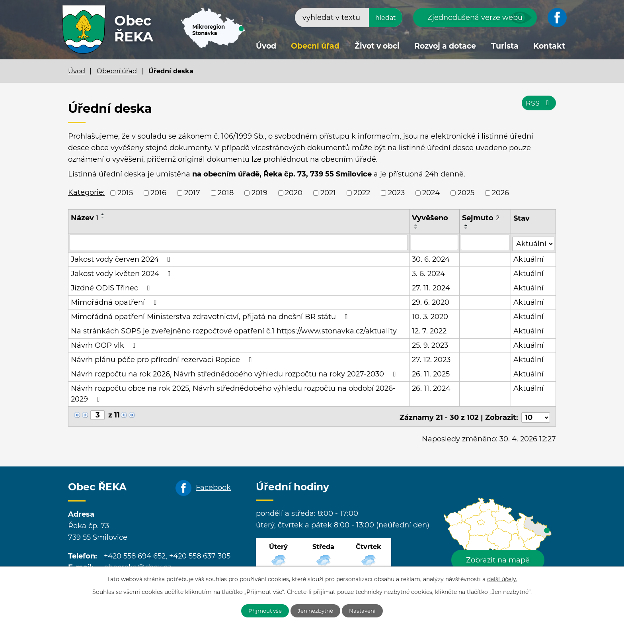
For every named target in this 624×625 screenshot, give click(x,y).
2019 (259, 192)
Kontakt (549, 46)
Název (85, 218)
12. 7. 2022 (429, 329)
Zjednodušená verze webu (475, 17)
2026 (500, 192)
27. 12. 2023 (431, 358)
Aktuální (529, 258)
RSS (538, 104)
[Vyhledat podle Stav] (533, 242)
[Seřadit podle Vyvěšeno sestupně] (416, 228)
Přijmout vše (262, 610)
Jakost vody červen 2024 (122, 258)
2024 (431, 192)
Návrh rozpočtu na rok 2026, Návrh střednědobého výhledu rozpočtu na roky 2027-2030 (235, 372)
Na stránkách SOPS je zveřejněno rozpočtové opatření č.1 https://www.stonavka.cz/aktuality (234, 329)
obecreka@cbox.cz (137, 564)
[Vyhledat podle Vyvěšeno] (434, 242)
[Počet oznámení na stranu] (535, 414)
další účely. (502, 578)
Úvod (266, 46)
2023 (396, 192)
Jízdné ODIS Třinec (112, 286)
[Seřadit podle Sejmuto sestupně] (466, 228)
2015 (125, 192)
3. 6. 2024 (428, 272)
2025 (466, 192)
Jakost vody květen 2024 (122, 272)
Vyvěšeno (430, 218)
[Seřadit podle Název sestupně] (103, 217)
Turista (505, 46)
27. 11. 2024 (431, 286)
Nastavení (366, 610)
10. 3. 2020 (430, 315)
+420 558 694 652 (135, 552)
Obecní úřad (315, 46)
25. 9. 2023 (430, 344)
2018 (226, 192)
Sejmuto (481, 218)
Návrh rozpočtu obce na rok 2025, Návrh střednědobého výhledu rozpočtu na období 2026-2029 (233, 392)
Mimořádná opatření (115, 301)
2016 (158, 192)
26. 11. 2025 (431, 372)
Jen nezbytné (316, 610)
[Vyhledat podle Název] (239, 242)
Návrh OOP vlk (105, 344)
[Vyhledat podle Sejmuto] (485, 242)
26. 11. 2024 (431, 387)
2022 (361, 192)
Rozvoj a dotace (445, 46)
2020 (293, 192)
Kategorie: (86, 192)
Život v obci (377, 46)
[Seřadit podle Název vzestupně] (103, 214)
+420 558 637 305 (199, 552)
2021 (328, 192)
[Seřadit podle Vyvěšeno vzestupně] (416, 225)
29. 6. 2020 (431, 301)
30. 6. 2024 (431, 258)
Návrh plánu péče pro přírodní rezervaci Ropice (163, 358)
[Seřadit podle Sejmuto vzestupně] (466, 225)
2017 (192, 192)
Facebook (213, 484)
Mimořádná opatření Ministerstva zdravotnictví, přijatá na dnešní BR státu (211, 315)
